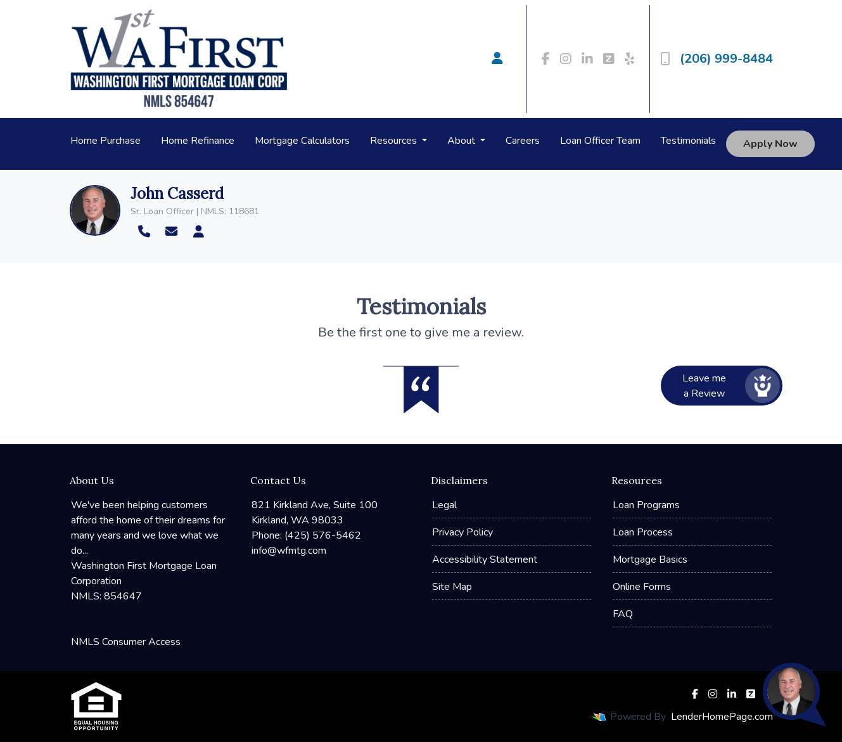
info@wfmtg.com (289, 551)
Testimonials (688, 141)
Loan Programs (646, 505)
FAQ (623, 614)
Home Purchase (105, 141)
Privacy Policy (462, 532)
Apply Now (770, 144)
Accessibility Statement (484, 559)
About (462, 141)
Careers (523, 141)
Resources (394, 141)
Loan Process (643, 532)
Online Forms (642, 587)
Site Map (452, 587)
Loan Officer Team (600, 141)
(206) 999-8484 (716, 58)
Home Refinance (197, 141)
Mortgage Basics (650, 559)
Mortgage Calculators (302, 141)
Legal (444, 505)
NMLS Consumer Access (126, 642)
